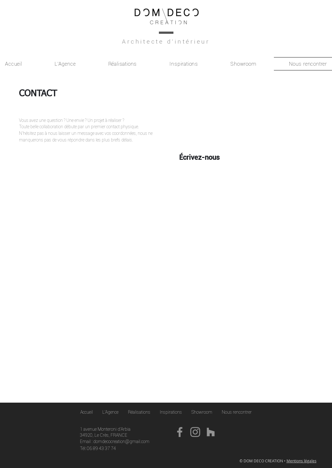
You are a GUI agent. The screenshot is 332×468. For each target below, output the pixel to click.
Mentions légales (302, 460)
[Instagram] (195, 432)
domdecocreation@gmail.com (121, 441)
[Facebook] (179, 432)
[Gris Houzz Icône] (210, 432)
